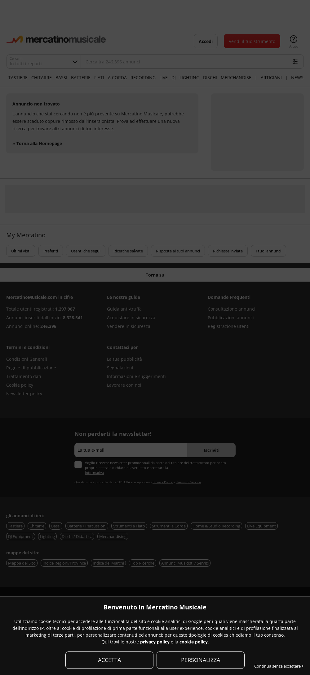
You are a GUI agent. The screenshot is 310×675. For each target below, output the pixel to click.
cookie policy (193, 642)
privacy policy (155, 642)
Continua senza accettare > (279, 666)
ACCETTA (109, 660)
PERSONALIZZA (200, 660)
